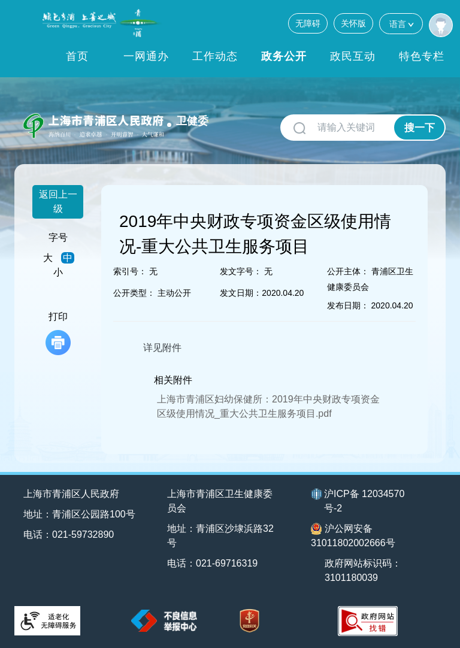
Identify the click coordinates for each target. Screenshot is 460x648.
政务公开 (284, 56)
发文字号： (241, 271)
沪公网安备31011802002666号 (353, 535)
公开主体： (348, 271)
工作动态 (215, 56)
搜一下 (419, 128)
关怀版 (353, 23)
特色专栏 (421, 56)
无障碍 (307, 23)
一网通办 (146, 56)
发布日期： (348, 305)
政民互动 (353, 56)
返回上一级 (58, 201)
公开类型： (134, 293)
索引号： (130, 271)
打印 (58, 333)
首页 (77, 56)
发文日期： (241, 293)
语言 (401, 24)
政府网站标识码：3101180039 (363, 570)
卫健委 (192, 121)
